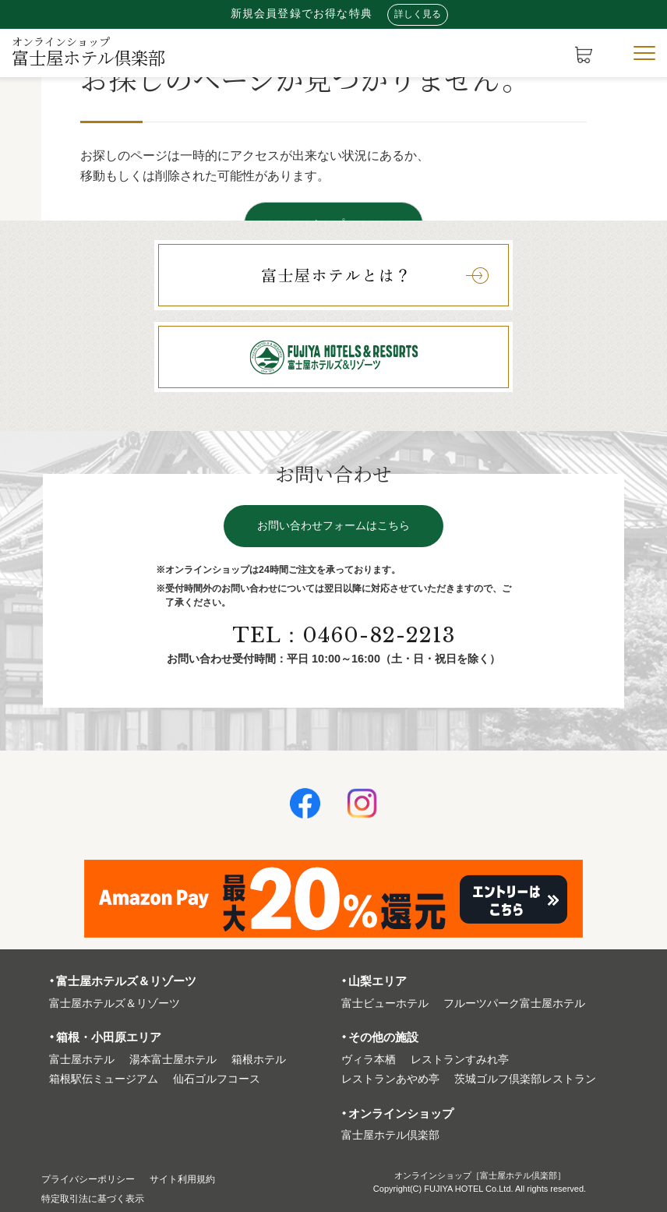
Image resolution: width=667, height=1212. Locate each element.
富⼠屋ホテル (82, 1059)
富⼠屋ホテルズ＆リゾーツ (114, 1003)
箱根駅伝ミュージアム (103, 1079)
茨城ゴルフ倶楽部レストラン (525, 1079)
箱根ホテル (258, 1059)
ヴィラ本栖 (368, 1059)
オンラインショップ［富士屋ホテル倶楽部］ (480, 1175)
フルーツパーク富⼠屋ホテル (514, 1003)
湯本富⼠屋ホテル (173, 1059)
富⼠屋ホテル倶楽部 (390, 1135)
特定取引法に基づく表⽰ (101, 1198)
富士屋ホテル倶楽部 (88, 51)
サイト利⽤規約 (203, 1179)
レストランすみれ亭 (460, 1059)
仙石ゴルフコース (216, 1079)
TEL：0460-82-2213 (345, 638)
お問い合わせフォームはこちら (333, 529)
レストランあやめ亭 (390, 1079)
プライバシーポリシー (95, 1179)
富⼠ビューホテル (385, 1003)
